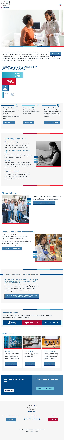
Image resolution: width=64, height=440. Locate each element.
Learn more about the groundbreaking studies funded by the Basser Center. (22, 296)
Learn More (55, 53)
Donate (53, 419)
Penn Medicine (41, 429)
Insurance (8, 161)
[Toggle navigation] (60, 5)
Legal (32, 431)
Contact (36, 431)
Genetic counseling (11, 142)
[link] (9, 122)
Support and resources (13, 171)
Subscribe (11, 419)
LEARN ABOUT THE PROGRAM (12, 248)
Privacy (27, 431)
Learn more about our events (44, 203)
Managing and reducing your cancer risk (17, 151)
